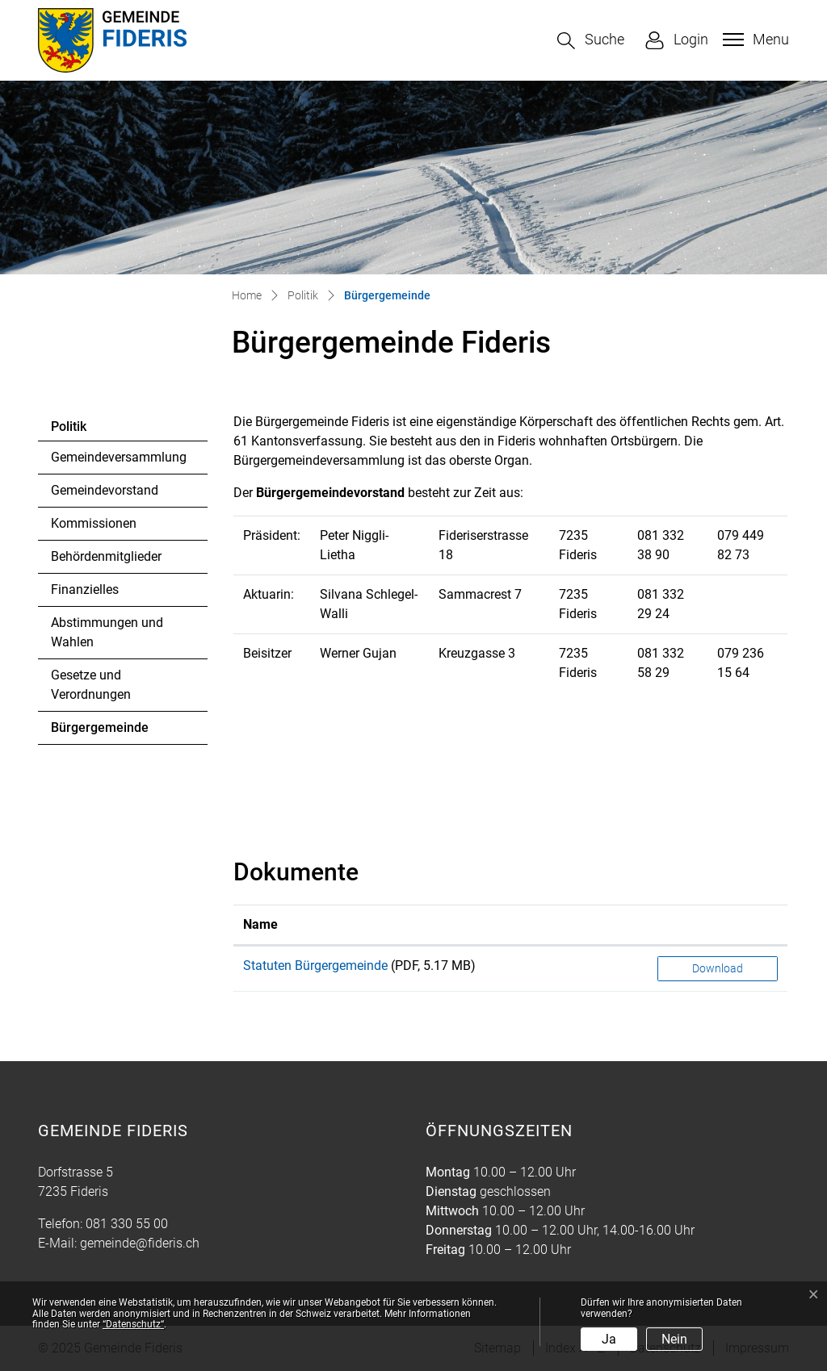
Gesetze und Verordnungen (91, 684)
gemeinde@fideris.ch (139, 1243)
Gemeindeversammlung (119, 457)
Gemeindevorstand (104, 490)
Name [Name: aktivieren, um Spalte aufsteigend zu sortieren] (260, 924)
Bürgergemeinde (99, 732)
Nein (674, 1339)
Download (717, 968)
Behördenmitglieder (106, 556)
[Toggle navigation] (754, 39)
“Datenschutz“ (133, 1324)
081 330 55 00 (127, 1223)
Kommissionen (93, 523)
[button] (591, 40)
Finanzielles (85, 589)
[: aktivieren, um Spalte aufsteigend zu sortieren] (717, 925)
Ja (609, 1339)
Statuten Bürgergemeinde (315, 965)
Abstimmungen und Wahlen (107, 632)
